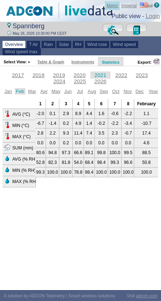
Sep (103, 91)
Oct (115, 91)
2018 (39, 75)
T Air (34, 44)
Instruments (83, 62)
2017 (18, 75)
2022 (121, 75)
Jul (80, 91)
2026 (100, 81)
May (55, 91)
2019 (59, 75)
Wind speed (124, 44)
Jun (68, 91)
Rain (48, 44)
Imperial (129, 5)
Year (153, 91)
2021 (100, 75)
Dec (139, 91)
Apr (44, 91)
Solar (63, 44)
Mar (32, 91)
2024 (59, 81)
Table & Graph (50, 62)
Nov (127, 91)
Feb (20, 91)
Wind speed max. (22, 51)
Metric (112, 5)
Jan (8, 91)
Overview (14, 44)
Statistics (111, 62)
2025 (80, 81)
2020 (79, 75)
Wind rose (97, 44)
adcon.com (146, 295)
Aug (92, 91)
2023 (142, 75)
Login (153, 16)
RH (78, 44)
